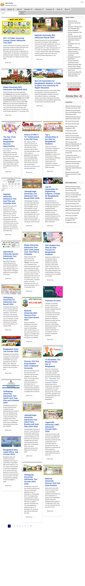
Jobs (18, 9)
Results (10, 9)
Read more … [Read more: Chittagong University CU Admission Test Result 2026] (8, 330)
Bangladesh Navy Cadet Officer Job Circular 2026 (10, 452)
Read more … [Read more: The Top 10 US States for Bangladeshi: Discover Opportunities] (8, 171)
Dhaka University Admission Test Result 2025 (74, 23)
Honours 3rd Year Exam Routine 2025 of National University (31, 364)
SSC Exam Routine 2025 (74, 36)
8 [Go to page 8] (25, 526)
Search (22, 13)
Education (27, 9)
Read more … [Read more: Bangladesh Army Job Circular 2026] (8, 373)
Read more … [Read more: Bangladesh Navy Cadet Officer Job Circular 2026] (8, 485)
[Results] (13, 9)
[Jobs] (21, 9)
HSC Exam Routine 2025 (75, 38)
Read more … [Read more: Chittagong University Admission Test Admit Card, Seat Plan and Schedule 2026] (8, 430)
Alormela (9, 3)
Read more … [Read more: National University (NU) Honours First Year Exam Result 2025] (29, 341)
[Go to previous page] (4, 525)
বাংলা (82, 2)
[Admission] (42, 9)
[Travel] (61, 9)
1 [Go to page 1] (6, 526)
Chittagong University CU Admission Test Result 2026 (9, 300)
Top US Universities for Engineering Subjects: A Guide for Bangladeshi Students (52, 192)
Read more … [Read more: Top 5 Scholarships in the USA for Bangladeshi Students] (50, 171)
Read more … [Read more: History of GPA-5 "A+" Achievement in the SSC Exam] (29, 172)
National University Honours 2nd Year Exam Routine (52, 482)
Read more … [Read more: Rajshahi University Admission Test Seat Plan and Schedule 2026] (8, 234)
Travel (58, 9)
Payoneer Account (53, 301)
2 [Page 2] (9, 526)
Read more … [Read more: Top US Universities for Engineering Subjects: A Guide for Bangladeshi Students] (50, 225)
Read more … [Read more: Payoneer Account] (50, 339)
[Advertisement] (30, 549)
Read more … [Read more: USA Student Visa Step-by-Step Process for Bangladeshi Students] (50, 280)
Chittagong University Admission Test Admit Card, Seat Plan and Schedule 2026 (11, 397)
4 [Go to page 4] (14, 526)
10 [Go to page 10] (31, 526)
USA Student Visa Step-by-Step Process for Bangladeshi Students (52, 250)
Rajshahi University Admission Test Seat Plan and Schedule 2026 (9, 198)
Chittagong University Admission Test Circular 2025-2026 (30, 479)
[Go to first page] (2, 525)
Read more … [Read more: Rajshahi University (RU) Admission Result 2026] (40, 59)
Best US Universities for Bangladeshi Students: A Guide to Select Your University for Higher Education (48, 84)
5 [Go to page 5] (17, 526)
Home (3, 9)
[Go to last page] (36, 525)
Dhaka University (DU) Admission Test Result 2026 (15, 88)
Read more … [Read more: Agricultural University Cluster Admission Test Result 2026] (8, 278)
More (66, 9)
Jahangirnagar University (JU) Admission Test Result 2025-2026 (31, 194)
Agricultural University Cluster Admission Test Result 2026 (10, 255)
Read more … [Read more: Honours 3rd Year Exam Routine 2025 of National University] (29, 395)
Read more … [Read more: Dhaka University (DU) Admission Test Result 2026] (8, 115)
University (49, 9)
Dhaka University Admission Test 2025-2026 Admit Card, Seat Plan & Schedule (31, 249)
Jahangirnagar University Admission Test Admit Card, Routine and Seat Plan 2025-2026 (31, 421)
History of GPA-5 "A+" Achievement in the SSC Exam (31, 137)
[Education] (31, 9)
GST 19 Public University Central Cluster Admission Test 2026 (14, 40)
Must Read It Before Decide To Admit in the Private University (74, 49)
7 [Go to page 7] (22, 526)
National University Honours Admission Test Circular (75, 32)
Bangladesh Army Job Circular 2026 (10, 350)
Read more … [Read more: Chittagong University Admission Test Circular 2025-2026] (29, 517)
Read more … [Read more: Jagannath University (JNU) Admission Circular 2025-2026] (50, 459)
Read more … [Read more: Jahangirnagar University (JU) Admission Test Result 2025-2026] (29, 225)
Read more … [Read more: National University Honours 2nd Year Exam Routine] (50, 511)
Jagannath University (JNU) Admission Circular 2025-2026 (52, 426)
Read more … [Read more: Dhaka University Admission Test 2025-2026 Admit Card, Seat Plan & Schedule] (29, 291)
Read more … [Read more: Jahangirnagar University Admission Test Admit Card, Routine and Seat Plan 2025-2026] (29, 456)
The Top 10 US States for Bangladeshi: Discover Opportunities (9, 141)
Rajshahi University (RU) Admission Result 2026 (45, 36)
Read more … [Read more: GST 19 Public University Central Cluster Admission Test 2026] (8, 62)
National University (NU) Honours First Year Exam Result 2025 (31, 315)
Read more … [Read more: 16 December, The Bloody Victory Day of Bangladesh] (50, 403)
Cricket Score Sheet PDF (74, 72)
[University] (53, 9)
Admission (38, 9)
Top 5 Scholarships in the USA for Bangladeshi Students (51, 139)
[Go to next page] (34, 525)
